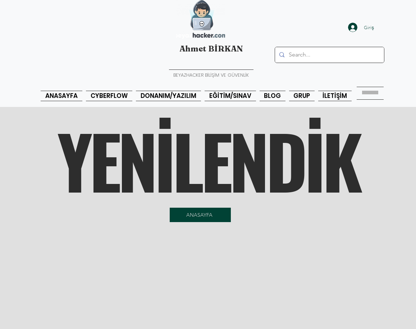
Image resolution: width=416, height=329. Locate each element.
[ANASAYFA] (200, 215)
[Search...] (329, 55)
